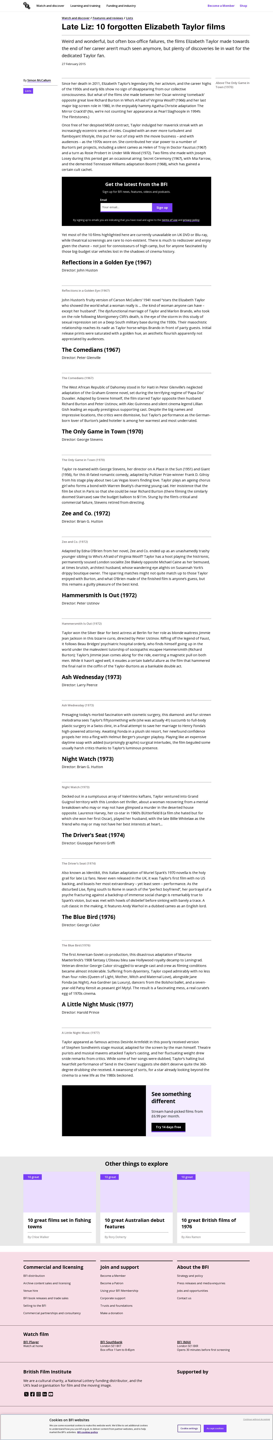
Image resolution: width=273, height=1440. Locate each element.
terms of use (169, 220)
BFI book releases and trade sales (45, 1298)
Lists (129, 18)
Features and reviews (108, 18)
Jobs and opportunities (192, 1291)
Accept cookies (215, 1428)
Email (126, 205)
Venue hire (30, 1291)
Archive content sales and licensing (47, 1283)
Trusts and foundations (116, 1306)
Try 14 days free (168, 1127)
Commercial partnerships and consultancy (52, 1313)
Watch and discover (50, 6)
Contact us (184, 1298)
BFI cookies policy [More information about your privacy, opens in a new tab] (87, 1432)
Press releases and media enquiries (201, 1283)
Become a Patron (111, 1283)
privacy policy (191, 220)
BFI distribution (34, 1276)
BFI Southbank (111, 1342)
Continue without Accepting (256, 1419)
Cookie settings (189, 1428)
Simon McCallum (39, 80)
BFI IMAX (184, 1342)
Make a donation (111, 1313)
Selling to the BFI (34, 1306)
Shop (243, 6)
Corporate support (112, 1298)
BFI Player (31, 1342)
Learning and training (85, 6)
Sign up (162, 207)
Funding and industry (121, 6)
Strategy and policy (190, 1276)
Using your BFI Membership (119, 1291)
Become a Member (221, 6)
